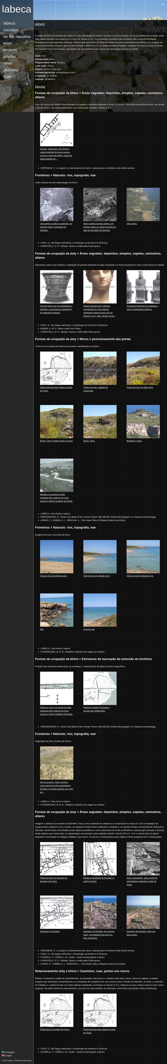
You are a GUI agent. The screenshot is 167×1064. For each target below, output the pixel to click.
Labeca (16, 9)
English (7, 1055)
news (8, 63)
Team (7, 43)
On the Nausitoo (17, 36)
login (7, 76)
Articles (9, 56)
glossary (10, 70)
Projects (10, 50)
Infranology (27, 1061)
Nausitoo (10, 30)
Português (8, 1052)
